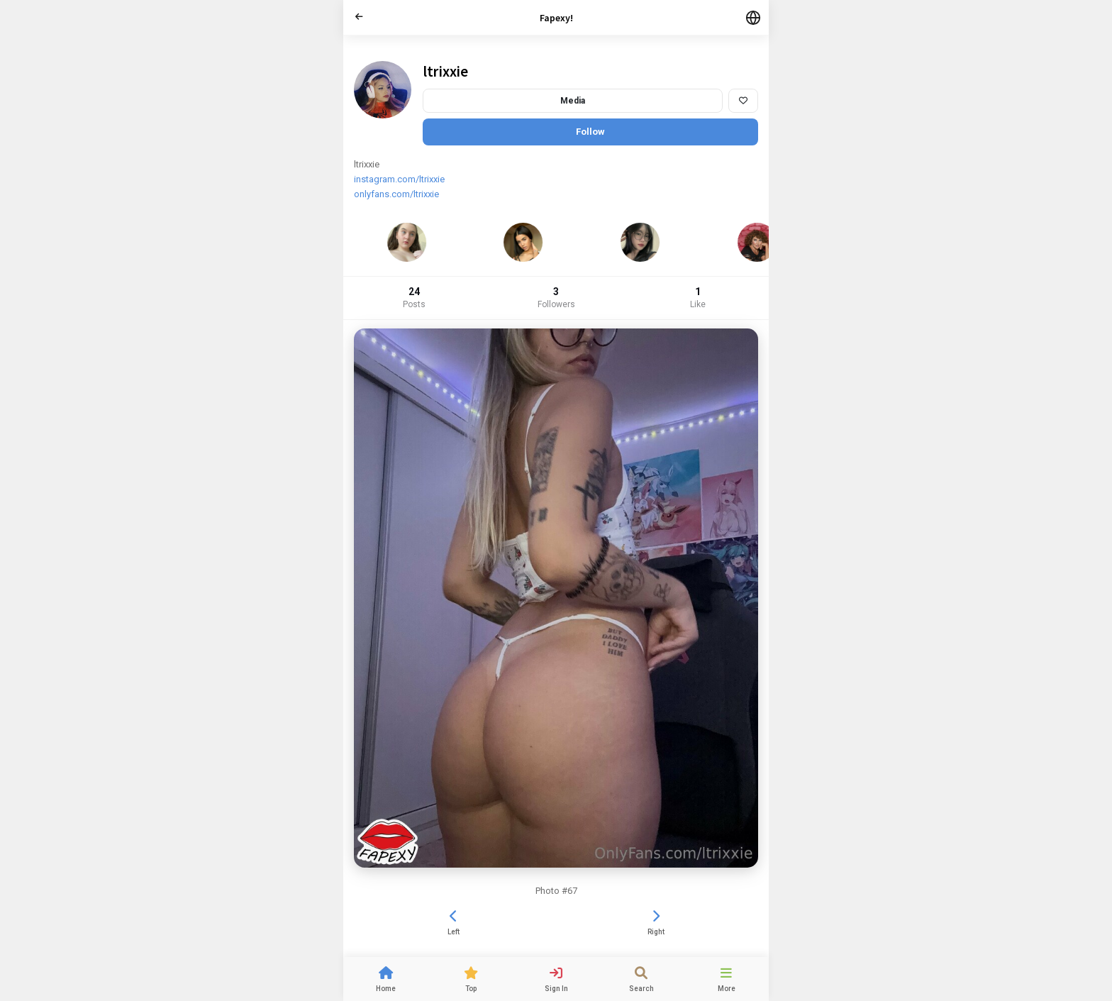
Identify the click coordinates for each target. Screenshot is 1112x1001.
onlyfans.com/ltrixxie (396, 194)
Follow (590, 131)
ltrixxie (445, 71)
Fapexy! (556, 17)
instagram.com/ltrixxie (399, 179)
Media (572, 101)
